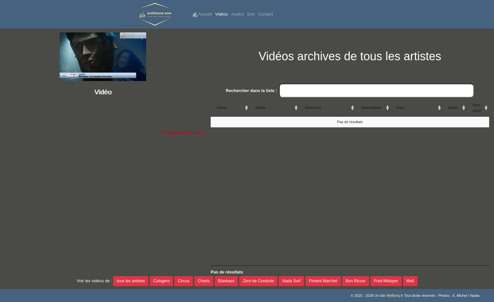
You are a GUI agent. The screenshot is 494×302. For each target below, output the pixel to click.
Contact (265, 14)
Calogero (161, 281)
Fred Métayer (386, 281)
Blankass (226, 281)
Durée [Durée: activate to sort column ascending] (453, 108)
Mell (410, 281)
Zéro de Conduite (258, 281)
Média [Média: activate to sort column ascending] (260, 108)
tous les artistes (131, 281)
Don (251, 14)
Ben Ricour (356, 281)
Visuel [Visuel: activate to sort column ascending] (222, 108)
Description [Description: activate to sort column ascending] (371, 108)
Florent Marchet (323, 281)
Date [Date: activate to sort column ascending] (400, 108)
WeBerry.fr (394, 295)
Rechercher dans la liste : (350, 91)
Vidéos (221, 14)
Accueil (202, 14)
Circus (183, 281)
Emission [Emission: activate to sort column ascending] (313, 108)
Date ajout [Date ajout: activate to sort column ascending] (477, 107)
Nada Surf (291, 281)
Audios (237, 14)
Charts (204, 281)
